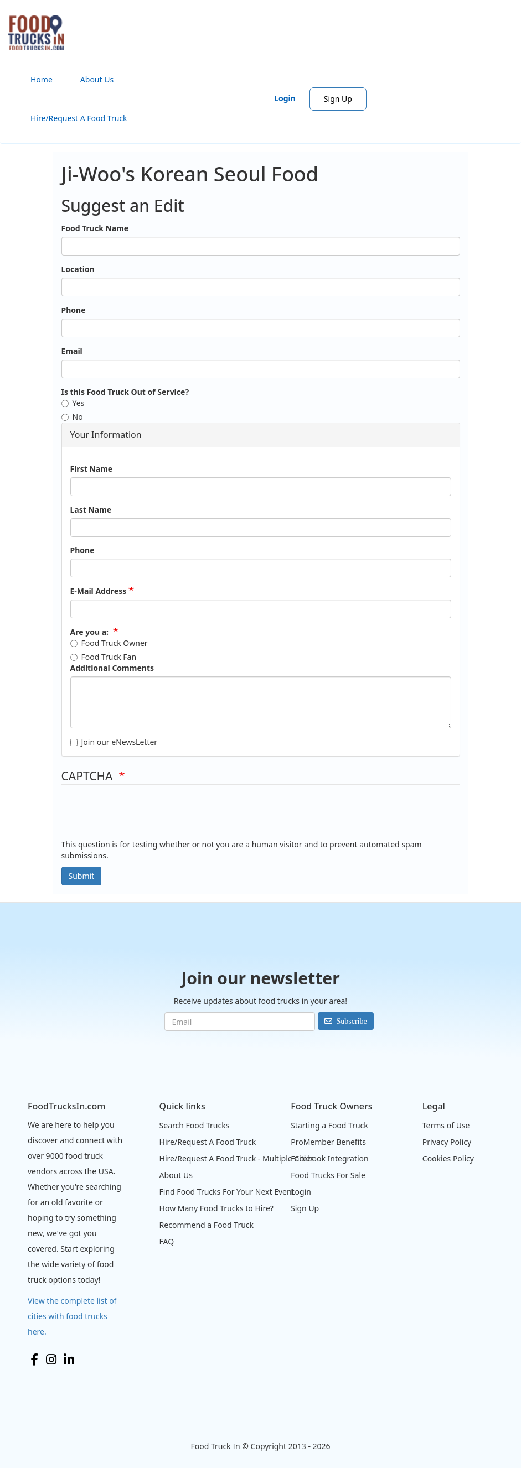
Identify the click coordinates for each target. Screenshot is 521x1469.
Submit (82, 876)
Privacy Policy (446, 1142)
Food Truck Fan (103, 657)
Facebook (34, 1359)
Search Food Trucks (194, 1125)
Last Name (91, 509)
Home (41, 79)
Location (78, 269)
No (72, 416)
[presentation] (145, 817)
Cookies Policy (448, 1158)
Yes (73, 403)
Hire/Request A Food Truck (78, 118)
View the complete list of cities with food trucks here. (72, 1316)
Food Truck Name (95, 228)
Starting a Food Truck (329, 1125)
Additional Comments (112, 668)
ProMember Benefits (328, 1142)
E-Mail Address (98, 591)
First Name (91, 468)
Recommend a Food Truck (206, 1225)
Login (285, 98)
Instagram (51, 1359)
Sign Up (338, 98)
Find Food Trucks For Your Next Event (227, 1191)
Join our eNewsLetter (114, 742)
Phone (73, 310)
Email (71, 351)
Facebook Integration (330, 1158)
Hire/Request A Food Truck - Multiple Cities (236, 1158)
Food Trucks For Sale (328, 1175)
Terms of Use (446, 1125)
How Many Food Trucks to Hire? (216, 1208)
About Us (97, 79)
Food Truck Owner (109, 643)
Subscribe (351, 1021)
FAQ (166, 1241)
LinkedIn (69, 1359)
